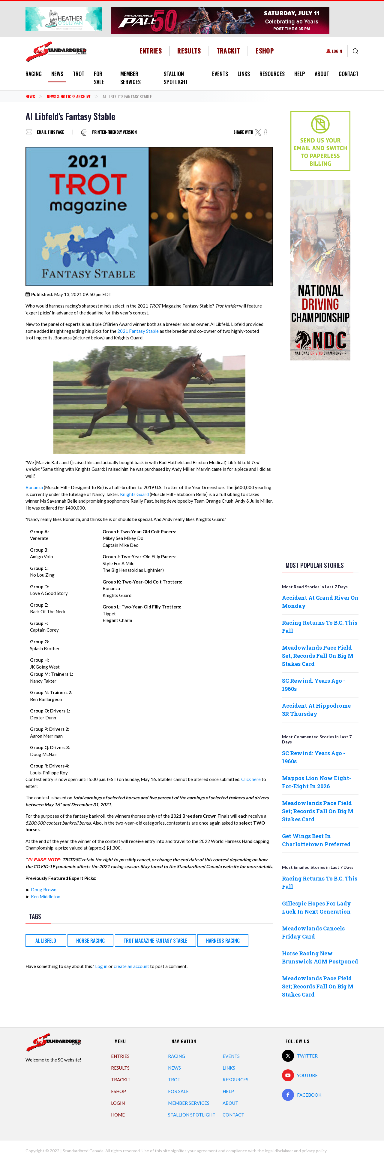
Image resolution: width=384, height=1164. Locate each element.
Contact (348, 74)
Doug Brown (43, 889)
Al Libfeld (45, 940)
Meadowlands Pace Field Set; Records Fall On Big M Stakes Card (317, 655)
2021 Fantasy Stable (138, 331)
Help (299, 74)
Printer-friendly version (114, 132)
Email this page (50, 132)
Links (244, 74)
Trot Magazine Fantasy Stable (155, 940)
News (57, 74)
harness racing (223, 940)
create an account (131, 966)
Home (118, 1114)
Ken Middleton (45, 896)
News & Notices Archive (69, 96)
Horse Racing (90, 940)
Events (220, 74)
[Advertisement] (320, 459)
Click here (251, 779)
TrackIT (228, 50)
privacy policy (314, 1150)
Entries (151, 50)
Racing (34, 74)
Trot (78, 74)
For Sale (99, 78)
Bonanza (34, 487)
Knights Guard (134, 494)
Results (189, 50)
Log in (101, 966)
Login (337, 51)
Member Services (130, 78)
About (322, 74)
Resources (272, 74)
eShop (265, 50)
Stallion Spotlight (176, 78)
